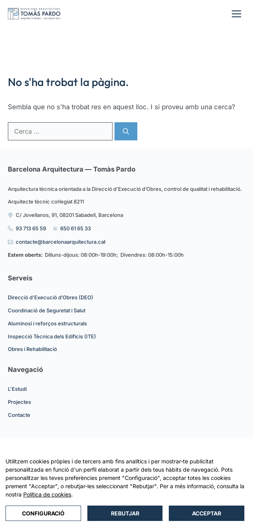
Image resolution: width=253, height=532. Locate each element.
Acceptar (206, 513)
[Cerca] (125, 131)
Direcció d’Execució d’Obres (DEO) (50, 297)
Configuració (43, 513)
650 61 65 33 (75, 228)
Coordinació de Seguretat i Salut (46, 310)
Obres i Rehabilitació (32, 349)
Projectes (19, 402)
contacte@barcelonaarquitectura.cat (60, 242)
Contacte (19, 415)
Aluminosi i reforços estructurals (47, 323)
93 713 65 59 (31, 228)
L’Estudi (17, 389)
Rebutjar (125, 513)
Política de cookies (47, 494)
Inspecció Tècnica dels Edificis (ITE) (52, 336)
